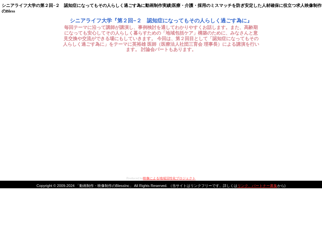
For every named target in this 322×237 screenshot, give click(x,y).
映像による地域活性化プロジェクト (169, 178)
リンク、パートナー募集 (257, 186)
